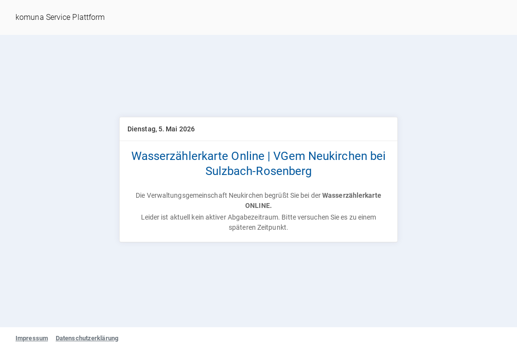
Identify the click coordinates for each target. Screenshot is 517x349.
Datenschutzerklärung (87, 338)
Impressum (32, 338)
